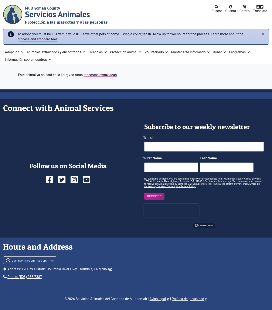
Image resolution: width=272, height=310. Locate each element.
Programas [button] (237, 52)
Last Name (208, 158)
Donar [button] (218, 52)
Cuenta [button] (230, 11)
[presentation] (171, 210)
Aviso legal (159, 299)
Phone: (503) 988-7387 (24, 277)
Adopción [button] (12, 52)
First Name (153, 158)
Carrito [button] (244, 11)
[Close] (263, 34)
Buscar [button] (216, 11)
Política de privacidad (189, 299)
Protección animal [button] (124, 52)
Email (148, 137)
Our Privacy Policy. (186, 186)
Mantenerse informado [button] (188, 52)
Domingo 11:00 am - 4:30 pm (29, 260)
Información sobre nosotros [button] (26, 60)
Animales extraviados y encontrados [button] (54, 52)
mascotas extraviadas (100, 75)
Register (154, 196)
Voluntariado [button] (154, 52)
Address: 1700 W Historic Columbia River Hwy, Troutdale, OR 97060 (59, 269)
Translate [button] (260, 11)
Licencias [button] (95, 52)
